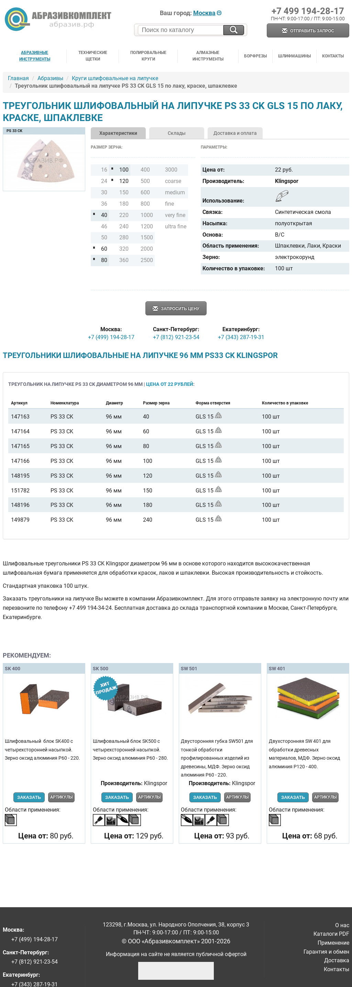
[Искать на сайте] (233, 30)
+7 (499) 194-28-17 (111, 337)
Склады (177, 133)
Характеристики (118, 133)
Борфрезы (255, 56)
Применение (333, 943)
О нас (342, 925)
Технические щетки (92, 56)
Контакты (333, 56)
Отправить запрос (308, 31)
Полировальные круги (148, 56)
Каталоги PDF (331, 934)
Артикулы (61, 797)
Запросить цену (176, 309)
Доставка (336, 960)
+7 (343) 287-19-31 (241, 337)
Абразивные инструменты (34, 56)
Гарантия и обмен (326, 951)
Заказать (29, 797)
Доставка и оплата (235, 133)
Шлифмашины (294, 56)
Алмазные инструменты (207, 56)
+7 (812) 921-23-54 (176, 337)
